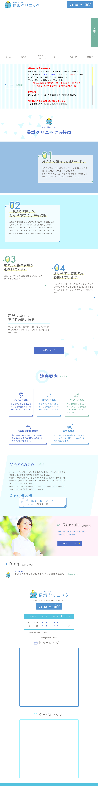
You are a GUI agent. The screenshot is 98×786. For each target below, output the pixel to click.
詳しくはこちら (69, 543)
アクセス (57, 57)
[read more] (73, 574)
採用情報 (90, 57)
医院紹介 (24, 57)
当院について (49, 358)
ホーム (8, 57)
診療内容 (73, 57)
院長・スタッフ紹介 (41, 57)
